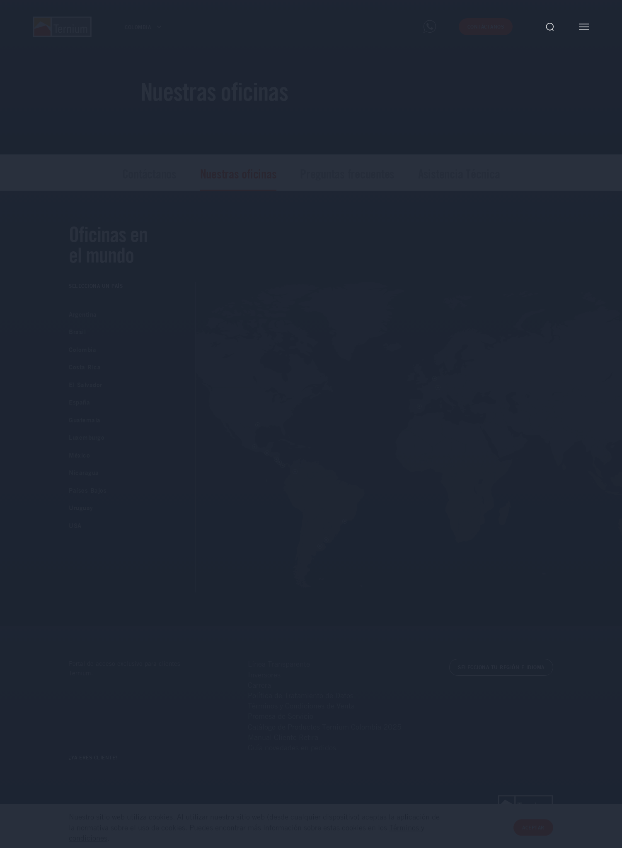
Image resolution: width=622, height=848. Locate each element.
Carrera (259, 684)
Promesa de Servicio (280, 715)
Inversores (264, 674)
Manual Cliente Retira (283, 737)
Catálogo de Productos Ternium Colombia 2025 (325, 726)
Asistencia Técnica (459, 173)
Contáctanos (149, 173)
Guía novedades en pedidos (292, 747)
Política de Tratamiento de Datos (300, 695)
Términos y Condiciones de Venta (301, 705)
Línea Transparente (279, 663)
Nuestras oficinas (238, 173)
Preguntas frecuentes (347, 173)
